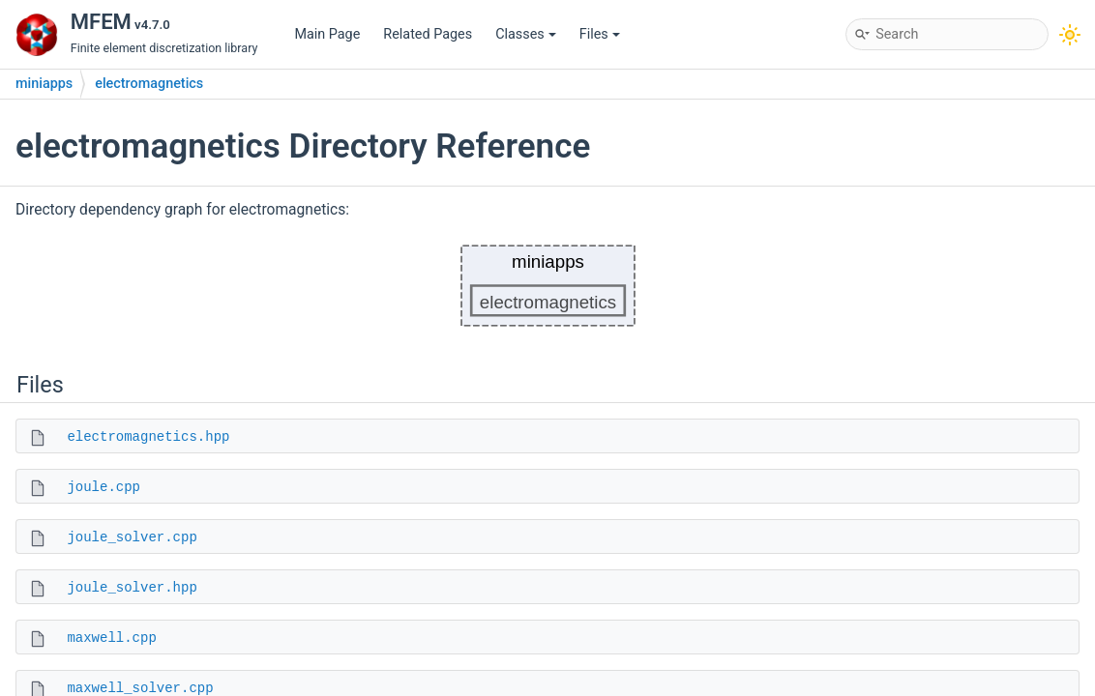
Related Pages (427, 34)
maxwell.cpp (111, 638)
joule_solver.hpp (131, 587)
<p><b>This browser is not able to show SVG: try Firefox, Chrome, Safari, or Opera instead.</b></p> (548, 285)
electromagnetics (149, 83)
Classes (525, 34)
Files (599, 34)
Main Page (327, 34)
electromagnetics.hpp (148, 437)
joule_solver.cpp (131, 537)
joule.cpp (103, 487)
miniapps (44, 83)
